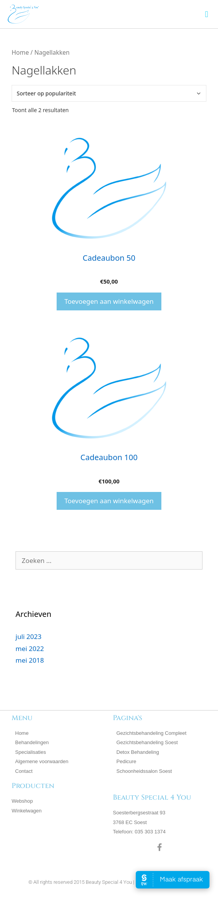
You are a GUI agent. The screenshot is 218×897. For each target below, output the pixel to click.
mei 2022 (30, 648)
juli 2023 (29, 636)
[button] (206, 14)
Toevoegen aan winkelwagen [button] (109, 301)
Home (20, 52)
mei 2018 (30, 660)
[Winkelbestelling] (109, 93)
